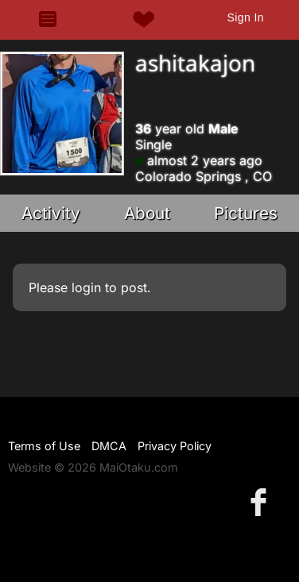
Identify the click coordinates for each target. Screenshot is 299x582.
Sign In (245, 17)
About (147, 213)
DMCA (108, 446)
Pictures (246, 213)
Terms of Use (44, 446)
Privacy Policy (175, 446)
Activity (50, 213)
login (86, 287)
